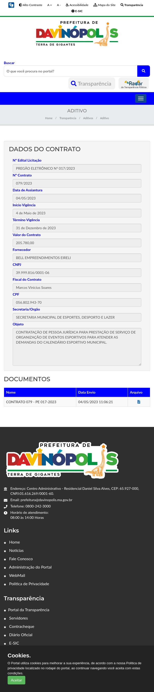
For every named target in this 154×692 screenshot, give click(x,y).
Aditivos (88, 118)
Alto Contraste (30, 5)
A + (49, 5)
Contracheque (19, 626)
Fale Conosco (18, 558)
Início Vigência (24, 205)
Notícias (14, 550)
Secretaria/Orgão (26, 309)
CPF (16, 294)
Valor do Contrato (27, 235)
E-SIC (11, 642)
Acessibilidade (77, 5)
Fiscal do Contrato (27, 279)
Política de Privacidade (26, 583)
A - (59, 5)
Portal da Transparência (26, 609)
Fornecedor (22, 249)
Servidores (16, 618)
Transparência (92, 83)
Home (48, 118)
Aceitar (16, 680)
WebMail (14, 575)
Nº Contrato (22, 175)
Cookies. (19, 655)
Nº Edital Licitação (27, 160)
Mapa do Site (104, 5)
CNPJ (17, 264)
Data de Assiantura (27, 190)
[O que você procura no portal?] (143, 71)
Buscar (77, 69)
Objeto (18, 324)
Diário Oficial (18, 634)
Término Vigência (26, 220)
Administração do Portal (28, 567)
